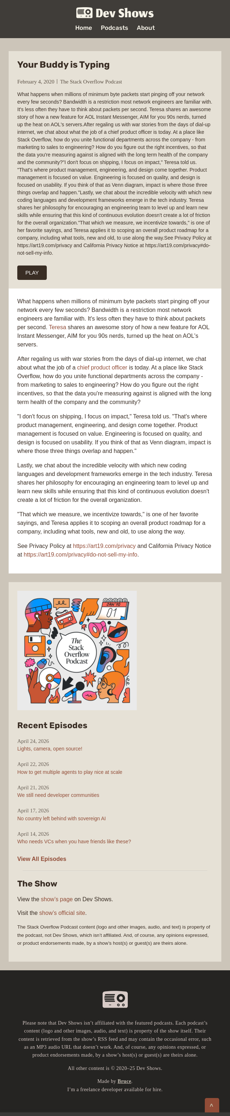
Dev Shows (115, 13)
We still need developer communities (58, 795)
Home (83, 28)
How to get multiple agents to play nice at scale (69, 772)
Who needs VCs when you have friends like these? (74, 841)
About (146, 28)
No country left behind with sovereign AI (61, 818)
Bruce (124, 1081)
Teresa (57, 327)
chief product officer (102, 367)
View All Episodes (41, 859)
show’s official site (62, 913)
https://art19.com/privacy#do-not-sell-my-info (80, 555)
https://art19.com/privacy (104, 546)
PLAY (32, 272)
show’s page (57, 899)
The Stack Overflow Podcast (91, 82)
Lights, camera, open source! (49, 749)
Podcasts (114, 28)
